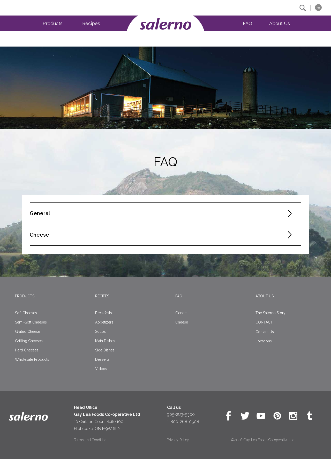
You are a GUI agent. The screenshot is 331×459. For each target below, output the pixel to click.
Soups (100, 331)
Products (53, 23)
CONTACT (264, 322)
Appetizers (104, 322)
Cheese (181, 322)
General (182, 313)
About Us (279, 23)
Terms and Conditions (91, 440)
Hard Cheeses (27, 350)
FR (318, 7)
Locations (263, 341)
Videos (101, 369)
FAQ (247, 23)
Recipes (91, 23)
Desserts (102, 359)
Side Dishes (105, 350)
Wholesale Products (32, 359)
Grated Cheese (27, 331)
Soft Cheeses (26, 313)
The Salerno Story (270, 313)
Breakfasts (103, 313)
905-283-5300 (181, 414)
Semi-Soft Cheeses (31, 322)
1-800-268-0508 (183, 421)
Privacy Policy (178, 440)
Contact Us (264, 332)
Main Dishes (105, 341)
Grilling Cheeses (29, 341)
